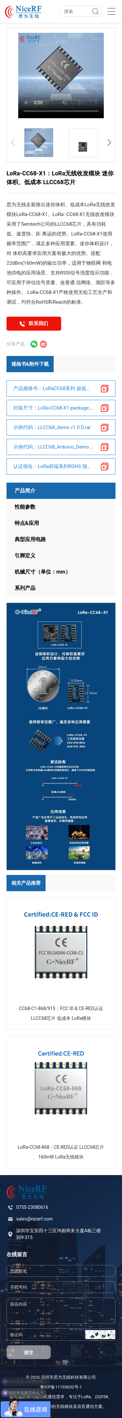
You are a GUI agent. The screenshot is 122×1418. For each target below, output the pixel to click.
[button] (109, 142)
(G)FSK (101, 1396)
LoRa (86, 1396)
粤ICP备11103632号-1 (61, 1387)
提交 (28, 1352)
